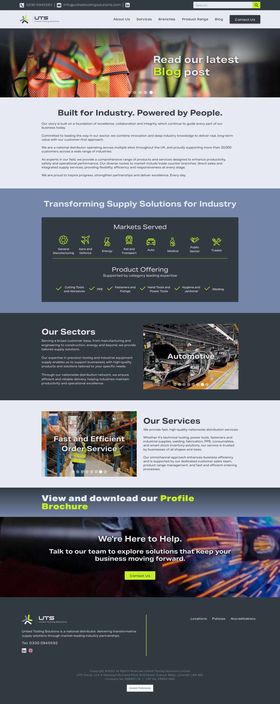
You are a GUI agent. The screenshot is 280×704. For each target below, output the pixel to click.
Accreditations (243, 619)
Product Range (195, 19)
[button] (129, 92)
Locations (199, 619)
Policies (218, 619)
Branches (166, 19)
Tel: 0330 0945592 (40, 643)
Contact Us (245, 20)
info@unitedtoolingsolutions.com (92, 5)
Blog (219, 19)
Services (144, 19)
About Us (121, 19)
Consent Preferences (140, 688)
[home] (39, 19)
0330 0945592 (39, 5)
